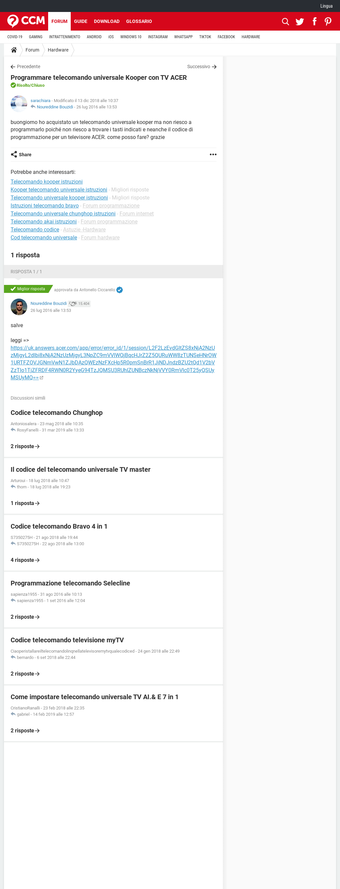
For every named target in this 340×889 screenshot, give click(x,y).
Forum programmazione (111, 205)
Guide (80, 21)
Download (107, 21)
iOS (111, 37)
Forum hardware (100, 237)
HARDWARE (251, 37)
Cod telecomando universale (44, 237)
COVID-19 (14, 37)
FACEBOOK (226, 37)
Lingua (326, 6)
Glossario (139, 21)
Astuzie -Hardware (84, 229)
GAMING (35, 37)
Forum (59, 21)
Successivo (198, 66)
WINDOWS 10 (130, 37)
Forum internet (137, 213)
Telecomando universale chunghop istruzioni (63, 213)
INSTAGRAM (158, 37)
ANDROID (94, 37)
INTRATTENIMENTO (64, 37)
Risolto (23, 85)
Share (25, 154)
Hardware (58, 50)
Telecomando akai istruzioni (44, 221)
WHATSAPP (183, 37)
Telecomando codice (35, 229)
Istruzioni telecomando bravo (45, 205)
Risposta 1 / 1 (26, 271)
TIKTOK (205, 37)
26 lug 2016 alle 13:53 (96, 106)
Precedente (28, 66)
